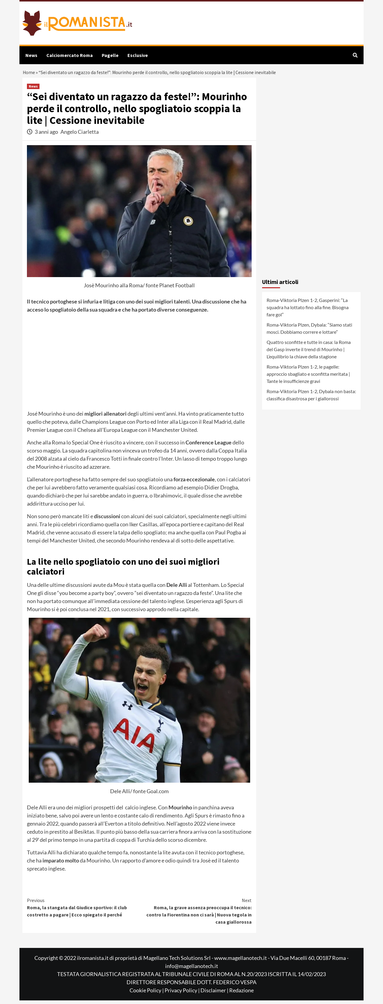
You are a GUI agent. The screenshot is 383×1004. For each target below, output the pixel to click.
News (31, 55)
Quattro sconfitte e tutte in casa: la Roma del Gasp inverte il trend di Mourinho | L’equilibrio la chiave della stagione (309, 353)
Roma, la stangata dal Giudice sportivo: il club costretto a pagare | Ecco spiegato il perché (83, 910)
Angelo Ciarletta (79, 135)
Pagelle (110, 55)
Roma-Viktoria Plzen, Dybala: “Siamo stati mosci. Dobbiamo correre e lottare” (309, 331)
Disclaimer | (214, 994)
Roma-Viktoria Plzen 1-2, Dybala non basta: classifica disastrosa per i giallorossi (311, 398)
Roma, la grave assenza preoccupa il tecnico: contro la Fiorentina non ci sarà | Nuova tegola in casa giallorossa (195, 914)
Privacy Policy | (182, 994)
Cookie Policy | (147, 994)
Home (29, 74)
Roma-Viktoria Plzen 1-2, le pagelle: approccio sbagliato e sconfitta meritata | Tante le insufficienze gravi (308, 377)
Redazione (241, 994)
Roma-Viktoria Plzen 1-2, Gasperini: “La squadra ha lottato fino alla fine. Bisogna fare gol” (308, 311)
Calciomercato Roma (69, 55)
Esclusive (137, 55)
